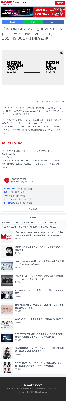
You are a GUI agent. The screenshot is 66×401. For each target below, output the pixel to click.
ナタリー (12, 4)
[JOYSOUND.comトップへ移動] (60, 3)
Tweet (12, 22)
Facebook (54, 22)
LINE (33, 22)
